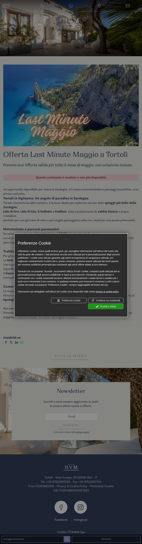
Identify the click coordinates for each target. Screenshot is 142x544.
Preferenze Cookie (68, 300)
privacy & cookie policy (107, 291)
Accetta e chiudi (106, 306)
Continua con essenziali (105, 300)
